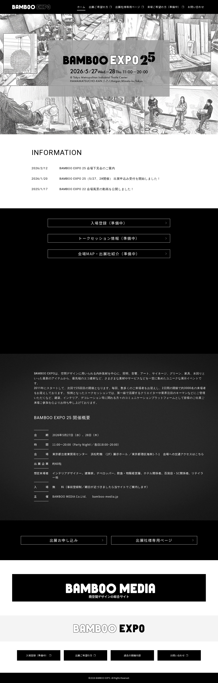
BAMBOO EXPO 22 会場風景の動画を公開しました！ (96, 189)
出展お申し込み (64, 540)
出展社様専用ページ (127, 7)
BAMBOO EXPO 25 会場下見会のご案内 (87, 168)
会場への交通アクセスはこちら (183, 454)
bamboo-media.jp (105, 496)
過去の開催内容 (132, 655)
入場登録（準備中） (37, 655)
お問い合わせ (196, 7)
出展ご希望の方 (98, 7)
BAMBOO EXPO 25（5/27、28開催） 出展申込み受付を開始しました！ (109, 178)
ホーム (81, 7)
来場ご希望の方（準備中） (164, 7)
